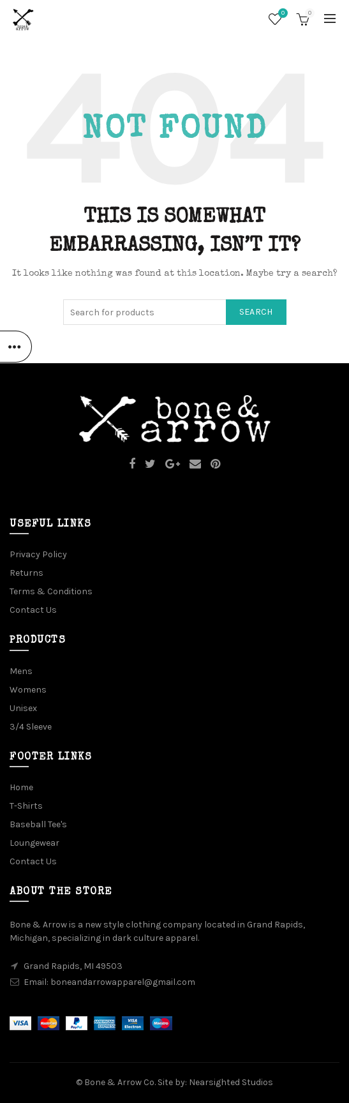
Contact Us (33, 609)
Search (256, 311)
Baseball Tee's (38, 824)
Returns (26, 572)
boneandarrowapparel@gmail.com (122, 982)
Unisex (23, 708)
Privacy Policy (38, 554)
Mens (21, 671)
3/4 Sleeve (31, 726)
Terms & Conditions (51, 591)
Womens (28, 689)
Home (21, 787)
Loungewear (34, 842)
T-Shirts (26, 805)
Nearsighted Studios (231, 1082)
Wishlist (281, 14)
